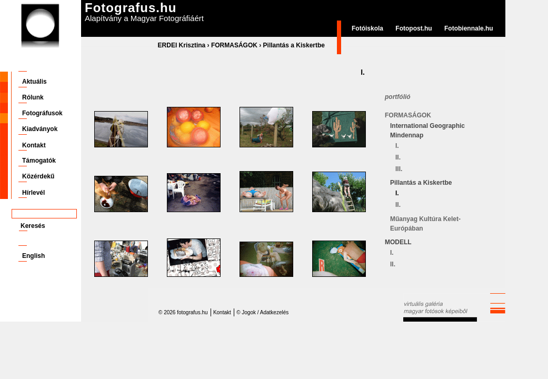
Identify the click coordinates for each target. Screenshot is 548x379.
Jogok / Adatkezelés (265, 312)
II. (398, 157)
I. (397, 145)
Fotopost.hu (413, 28)
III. (398, 169)
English (33, 256)
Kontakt (34, 145)
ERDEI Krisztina (182, 45)
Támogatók (39, 160)
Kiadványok (39, 129)
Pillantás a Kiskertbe (294, 45)
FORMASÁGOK (234, 45)
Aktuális (34, 81)
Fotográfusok (42, 113)
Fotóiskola (367, 28)
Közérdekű (38, 176)
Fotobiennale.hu (468, 28)
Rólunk (33, 97)
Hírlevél (33, 192)
